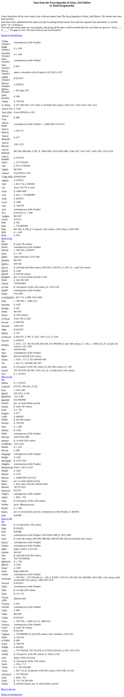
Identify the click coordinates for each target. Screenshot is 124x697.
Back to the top (8, 689)
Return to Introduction (11, 35)
